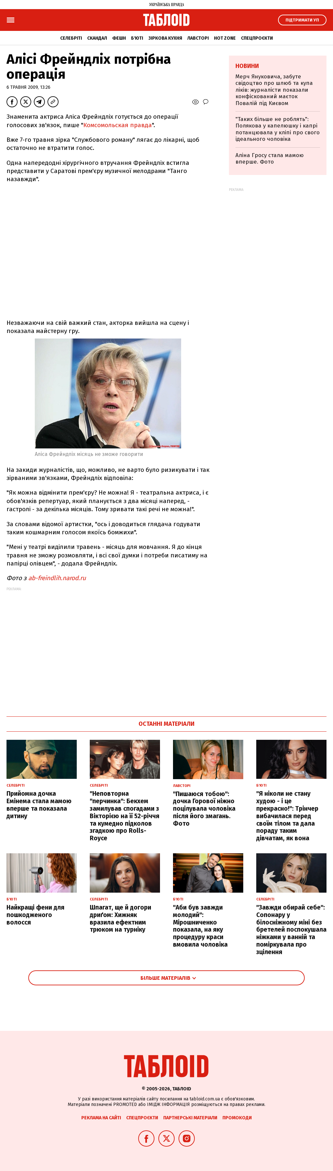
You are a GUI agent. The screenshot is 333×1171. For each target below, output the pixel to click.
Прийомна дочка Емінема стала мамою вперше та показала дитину (39, 804)
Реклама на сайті (101, 1118)
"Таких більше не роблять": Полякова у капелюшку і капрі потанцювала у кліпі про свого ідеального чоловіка (277, 129)
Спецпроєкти (257, 38)
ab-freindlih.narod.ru (57, 578)
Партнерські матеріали (190, 1118)
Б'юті (137, 38)
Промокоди (237, 1118)
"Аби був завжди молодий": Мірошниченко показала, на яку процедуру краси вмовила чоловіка (200, 926)
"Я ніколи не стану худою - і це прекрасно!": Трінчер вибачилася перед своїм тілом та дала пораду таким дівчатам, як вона (287, 816)
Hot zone (225, 38)
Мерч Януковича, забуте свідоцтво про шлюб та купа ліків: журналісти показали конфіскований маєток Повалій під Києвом (274, 90)
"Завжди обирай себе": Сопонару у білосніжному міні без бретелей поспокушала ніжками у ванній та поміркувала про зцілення (291, 930)
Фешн (119, 38)
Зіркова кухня (165, 38)
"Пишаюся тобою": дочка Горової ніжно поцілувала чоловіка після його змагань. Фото (204, 808)
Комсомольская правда (117, 125)
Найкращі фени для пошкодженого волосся (35, 915)
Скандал (97, 38)
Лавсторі (198, 38)
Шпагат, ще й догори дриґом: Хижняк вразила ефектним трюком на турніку (120, 918)
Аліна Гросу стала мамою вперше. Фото (269, 158)
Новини (247, 66)
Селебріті (71, 38)
